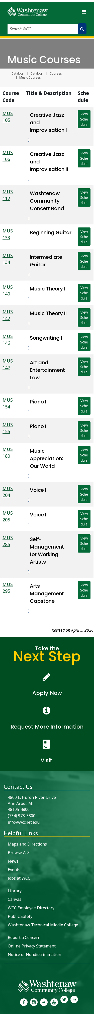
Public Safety (20, 916)
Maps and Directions (27, 844)
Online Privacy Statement (32, 946)
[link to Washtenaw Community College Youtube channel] (54, 1001)
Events (14, 869)
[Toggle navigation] (83, 11)
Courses (56, 74)
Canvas (14, 899)
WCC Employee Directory (31, 908)
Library (15, 890)
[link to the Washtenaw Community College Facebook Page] (23, 1001)
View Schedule (84, 119)
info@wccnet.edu (24, 822)
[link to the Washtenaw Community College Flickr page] (43, 1001)
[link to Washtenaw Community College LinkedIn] (74, 1001)
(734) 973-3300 (21, 815)
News (13, 861)
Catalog (17, 74)
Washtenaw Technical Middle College (43, 925)
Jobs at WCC (19, 878)
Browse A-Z (19, 852)
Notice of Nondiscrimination (34, 954)
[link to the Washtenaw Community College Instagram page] (33, 1001)
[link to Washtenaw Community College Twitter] (64, 1001)
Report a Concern (24, 937)
